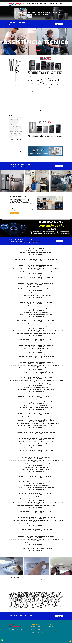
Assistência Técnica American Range (15, 61)
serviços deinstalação (35, 606)
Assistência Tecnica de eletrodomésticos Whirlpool (29, 601)
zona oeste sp (11, 131)
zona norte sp (11, 129)
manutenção (11, 119)
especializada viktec (18, 126)
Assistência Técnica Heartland (14, 85)
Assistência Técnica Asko (13, 63)
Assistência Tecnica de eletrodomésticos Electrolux (41, 591)
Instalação (35, 14)
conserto (21, 117)
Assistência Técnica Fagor (13, 80)
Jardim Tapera (40, 629)
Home (25, 14)
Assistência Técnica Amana (13, 60)
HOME (24, 3)
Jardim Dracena (40, 626)
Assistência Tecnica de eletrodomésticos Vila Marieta (34, 582)
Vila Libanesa (33, 631)
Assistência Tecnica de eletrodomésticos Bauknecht (32, 587)
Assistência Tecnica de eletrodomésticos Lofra (47, 596)
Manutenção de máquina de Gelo (35, 110)
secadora (19, 133)
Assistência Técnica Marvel (13, 96)
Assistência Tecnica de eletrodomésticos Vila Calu (17, 583)
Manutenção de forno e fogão (34, 106)
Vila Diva (32, 629)
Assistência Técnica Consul (13, 70)
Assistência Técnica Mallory (13, 95)
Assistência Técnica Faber (13, 79)
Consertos (40, 14)
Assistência (30, 14)
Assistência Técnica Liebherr (13, 91)
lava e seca (11, 133)
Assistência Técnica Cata (13, 69)
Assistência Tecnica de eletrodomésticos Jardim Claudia (53, 583)
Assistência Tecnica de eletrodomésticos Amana (18, 586)
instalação (16, 119)
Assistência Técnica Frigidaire (13, 81)
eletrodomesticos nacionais (13, 124)
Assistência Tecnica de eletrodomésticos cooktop (25, 604)
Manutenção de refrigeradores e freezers (36, 95)
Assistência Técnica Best (13, 67)
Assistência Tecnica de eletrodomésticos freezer (30, 603)
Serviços (28, 3)
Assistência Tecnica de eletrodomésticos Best (29, 588)
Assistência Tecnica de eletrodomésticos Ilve (36, 594)
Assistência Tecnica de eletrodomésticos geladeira (25, 602)
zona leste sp (16, 131)
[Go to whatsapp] (2, 640)
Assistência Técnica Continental (14, 71)
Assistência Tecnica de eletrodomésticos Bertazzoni (50, 587)
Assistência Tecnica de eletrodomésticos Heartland (21, 594)
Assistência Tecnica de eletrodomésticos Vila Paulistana (34, 583)
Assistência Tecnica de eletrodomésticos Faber (25, 592)
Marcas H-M (45, 3)
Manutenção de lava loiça (33, 101)
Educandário (40, 628)
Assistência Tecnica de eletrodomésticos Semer (16, 599)
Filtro (19, 168)
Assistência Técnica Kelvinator (14, 88)
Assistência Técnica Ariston (13, 62)
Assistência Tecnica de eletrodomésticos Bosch (45, 588)
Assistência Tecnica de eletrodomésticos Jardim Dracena (18, 584)
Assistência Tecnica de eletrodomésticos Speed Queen (50, 599)
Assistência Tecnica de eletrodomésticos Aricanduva (17, 582)
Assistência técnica (25, 167)
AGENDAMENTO (15, 213)
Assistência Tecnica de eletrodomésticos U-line (49, 600)
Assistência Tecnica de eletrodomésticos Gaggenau (21, 593)
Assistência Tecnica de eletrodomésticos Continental (41, 589)
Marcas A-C (34, 3)
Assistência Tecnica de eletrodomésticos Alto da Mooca (18, 581)
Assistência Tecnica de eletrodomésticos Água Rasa (52, 580)
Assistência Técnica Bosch (13, 68)
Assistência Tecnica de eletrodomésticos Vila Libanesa (52, 581)
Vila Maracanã (40, 632)
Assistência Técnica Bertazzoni (14, 65)
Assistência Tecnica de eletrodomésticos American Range (36, 586)
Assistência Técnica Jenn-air (13, 87)
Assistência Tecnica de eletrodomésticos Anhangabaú (34, 579)
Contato (61, 3)
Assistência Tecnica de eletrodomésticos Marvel (41, 597)
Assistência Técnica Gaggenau (14, 82)
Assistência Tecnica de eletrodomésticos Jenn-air (52, 594)
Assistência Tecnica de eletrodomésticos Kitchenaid (51, 595)
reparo (17, 117)
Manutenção (45, 14)
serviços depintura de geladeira (37, 607)
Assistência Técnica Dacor (13, 74)
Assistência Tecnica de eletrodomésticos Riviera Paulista (21, 585)
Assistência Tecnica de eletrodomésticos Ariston (54, 586)
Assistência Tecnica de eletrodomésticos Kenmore (34, 595)
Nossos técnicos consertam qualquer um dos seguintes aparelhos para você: (43, 92)
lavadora (15, 133)
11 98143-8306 (59, 24)
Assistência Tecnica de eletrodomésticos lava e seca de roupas (33, 605)
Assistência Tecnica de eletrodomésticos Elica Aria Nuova (26, 590)
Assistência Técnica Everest (13, 78)
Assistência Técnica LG (12, 92)
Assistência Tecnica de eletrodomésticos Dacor (43, 590)
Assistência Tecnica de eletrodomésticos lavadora (42, 604)
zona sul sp (16, 129)
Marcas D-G (39, 3)
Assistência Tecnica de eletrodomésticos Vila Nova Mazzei (53, 582)
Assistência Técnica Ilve (13, 86)
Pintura (15, 168)
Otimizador (25, 641)
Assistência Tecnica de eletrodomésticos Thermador (33, 600)
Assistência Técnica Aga (13, 59)
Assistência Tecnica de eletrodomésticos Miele (19, 598)
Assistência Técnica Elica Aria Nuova (15, 73)
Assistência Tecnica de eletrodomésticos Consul (24, 589)
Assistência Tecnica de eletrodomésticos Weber (45, 601)
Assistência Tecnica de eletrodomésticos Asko (16, 587)
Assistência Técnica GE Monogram (14, 83)
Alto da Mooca (33, 628)
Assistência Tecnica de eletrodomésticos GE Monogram (39, 593)
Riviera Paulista (40, 631)
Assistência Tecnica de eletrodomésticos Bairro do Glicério (53, 579)
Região (56, 3)
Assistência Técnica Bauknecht (14, 64)
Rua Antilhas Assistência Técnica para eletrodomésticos (43, 140)
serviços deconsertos (42, 606)
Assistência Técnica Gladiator (13, 84)
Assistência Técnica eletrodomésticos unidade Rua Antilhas (44, 76)
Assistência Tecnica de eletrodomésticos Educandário (36, 584)
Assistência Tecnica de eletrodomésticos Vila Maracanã (39, 585)
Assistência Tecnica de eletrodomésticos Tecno (16, 600)
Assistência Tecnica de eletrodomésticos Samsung (51, 598)
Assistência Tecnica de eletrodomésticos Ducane (25, 591)
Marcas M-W (51, 3)
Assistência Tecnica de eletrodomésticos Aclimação (17, 579)
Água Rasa (33, 626)
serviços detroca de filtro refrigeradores (25, 607)
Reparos (39, 167)
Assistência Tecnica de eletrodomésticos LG (33, 596)
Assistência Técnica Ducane (13, 76)
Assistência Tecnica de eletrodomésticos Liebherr (17, 596)
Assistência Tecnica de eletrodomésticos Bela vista (35, 580)
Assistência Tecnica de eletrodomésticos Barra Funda (18, 580)
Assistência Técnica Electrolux (14, 77)
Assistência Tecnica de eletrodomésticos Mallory (25, 597)
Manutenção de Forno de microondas (36, 114)
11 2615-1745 (59, 241)
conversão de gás (12, 126)
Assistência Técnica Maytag (13, 97)
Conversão (22, 168)
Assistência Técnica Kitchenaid (14, 90)
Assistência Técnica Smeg (13, 99)
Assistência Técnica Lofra (13, 93)
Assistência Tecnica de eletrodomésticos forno (45, 603)
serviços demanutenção (57, 606)
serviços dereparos (49, 606)
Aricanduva (33, 632)
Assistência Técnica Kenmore (13, 89)
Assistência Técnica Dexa (13, 75)
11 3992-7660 (59, 166)
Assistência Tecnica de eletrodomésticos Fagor (41, 592)
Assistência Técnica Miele (13, 98)
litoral (21, 131)
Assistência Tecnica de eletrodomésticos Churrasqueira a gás (21, 606)
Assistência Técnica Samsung (14, 100)
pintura (11, 136)
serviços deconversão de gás (13, 607)
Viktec (13, 641)
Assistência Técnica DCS (13, 72)
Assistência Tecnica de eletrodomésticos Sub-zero (33, 599)
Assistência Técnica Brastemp (14, 66)
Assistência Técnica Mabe (13, 94)
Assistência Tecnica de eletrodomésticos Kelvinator (17, 595)
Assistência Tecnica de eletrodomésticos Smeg (35, 598)
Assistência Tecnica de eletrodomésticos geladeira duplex (43, 602)
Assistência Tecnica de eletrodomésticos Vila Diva (35, 581)
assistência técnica (12, 117)
